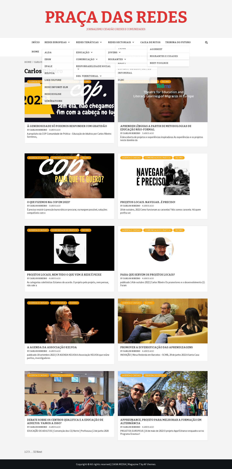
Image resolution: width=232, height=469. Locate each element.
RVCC (154, 82)
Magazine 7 (134, 464)
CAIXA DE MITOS (150, 42)
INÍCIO (36, 42)
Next (39, 451)
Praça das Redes (116, 17)
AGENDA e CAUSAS (38, 82)
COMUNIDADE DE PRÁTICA (64, 82)
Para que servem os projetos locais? (147, 274)
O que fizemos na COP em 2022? (48, 202)
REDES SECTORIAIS (122, 42)
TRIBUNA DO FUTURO (178, 42)
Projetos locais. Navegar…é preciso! (147, 202)
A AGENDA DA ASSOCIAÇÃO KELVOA (52, 347)
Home (35, 51)
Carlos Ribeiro (38, 130)
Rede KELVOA (58, 303)
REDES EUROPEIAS (58, 42)
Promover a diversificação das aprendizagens (156, 347)
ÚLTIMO (85, 82)
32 (34, 451)
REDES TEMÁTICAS (89, 42)
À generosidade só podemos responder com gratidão (67, 126)
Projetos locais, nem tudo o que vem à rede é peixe (64, 274)
